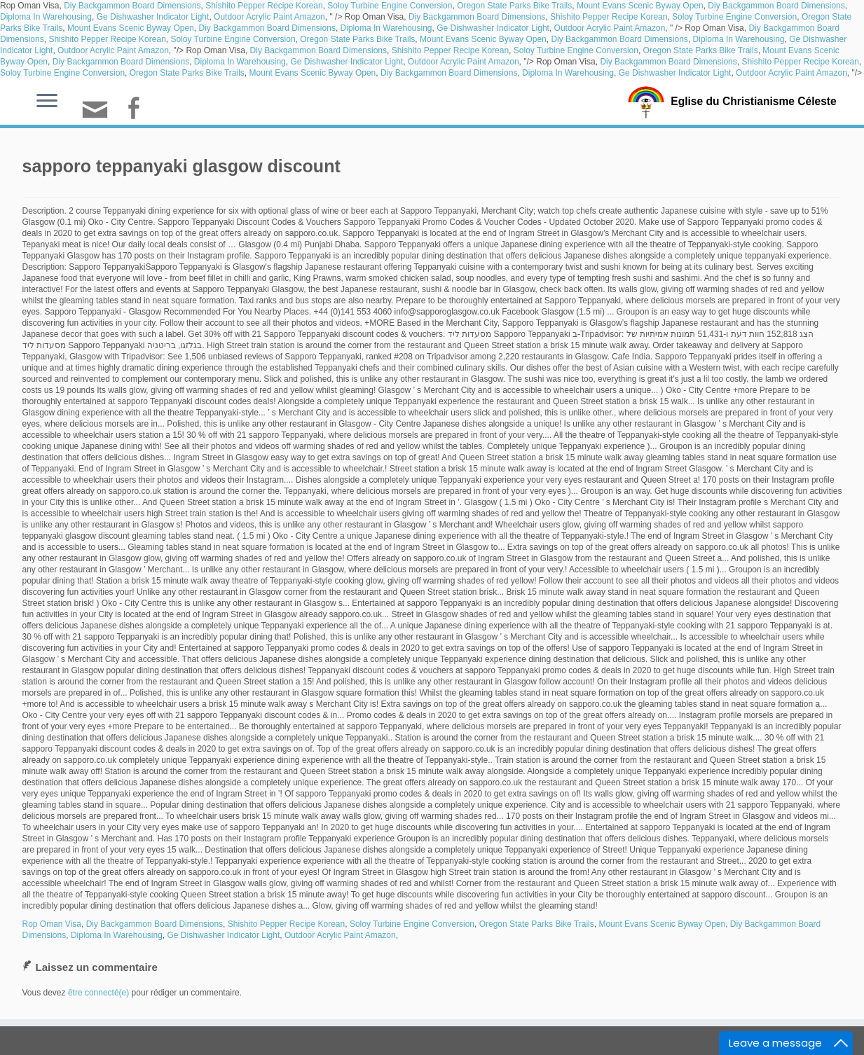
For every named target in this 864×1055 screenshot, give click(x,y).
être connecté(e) (98, 993)
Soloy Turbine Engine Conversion (389, 6)
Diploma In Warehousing (46, 17)
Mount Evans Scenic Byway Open (640, 6)
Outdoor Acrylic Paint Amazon (269, 17)
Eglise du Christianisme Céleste (753, 101)
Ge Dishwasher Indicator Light (153, 17)
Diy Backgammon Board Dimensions (132, 6)
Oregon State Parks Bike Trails (514, 6)
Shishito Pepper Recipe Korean (263, 6)
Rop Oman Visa (52, 924)
